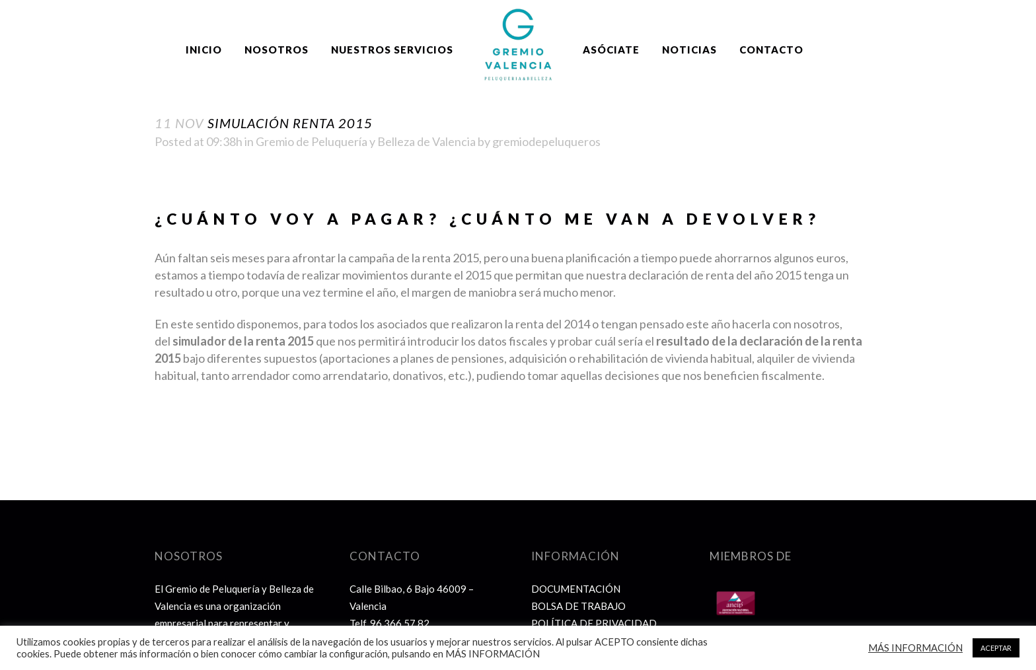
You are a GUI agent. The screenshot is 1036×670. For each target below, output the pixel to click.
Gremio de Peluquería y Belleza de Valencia (366, 141)
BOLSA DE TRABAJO (578, 606)
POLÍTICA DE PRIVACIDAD (594, 623)
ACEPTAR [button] (996, 648)
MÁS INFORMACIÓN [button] (915, 647)
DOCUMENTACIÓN (575, 589)
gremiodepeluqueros (546, 141)
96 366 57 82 (399, 623)
